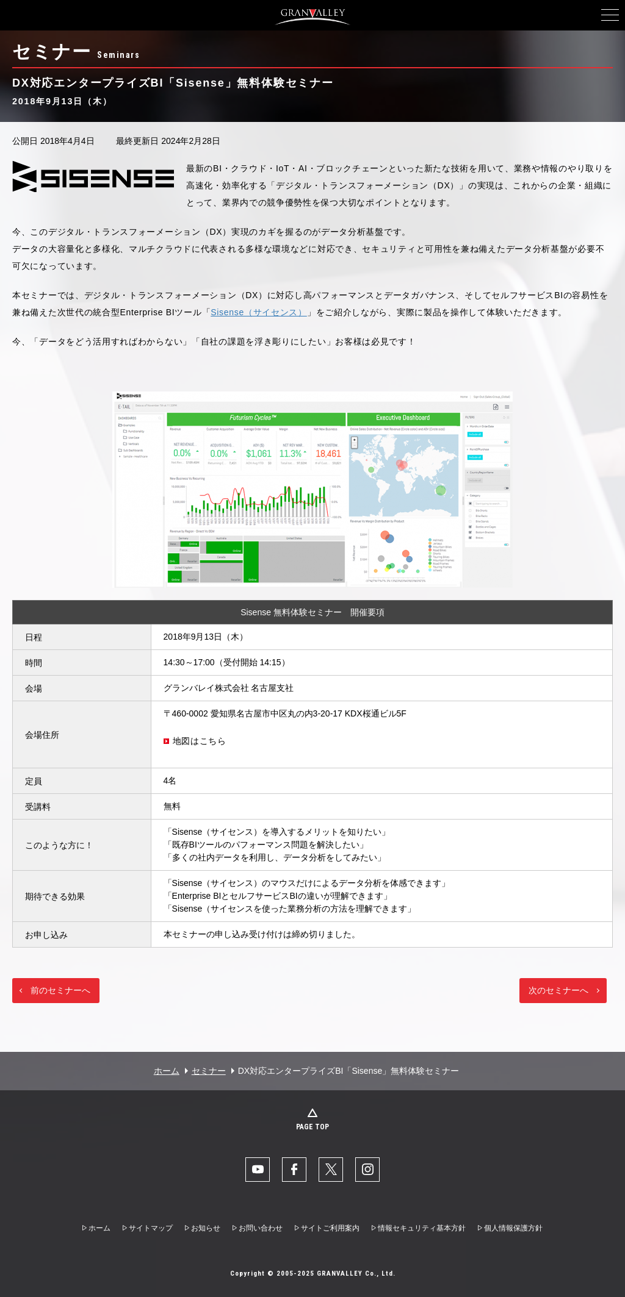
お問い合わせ (261, 1228)
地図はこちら (199, 741)
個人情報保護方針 (513, 1228)
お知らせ (205, 1228)
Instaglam (367, 1169)
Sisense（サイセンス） (259, 312)
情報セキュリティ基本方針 (422, 1228)
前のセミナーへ (60, 990)
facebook (294, 1169)
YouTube (257, 1169)
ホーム (166, 1071)
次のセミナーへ (558, 990)
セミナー (209, 1071)
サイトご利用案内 (330, 1228)
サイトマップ (151, 1228)
